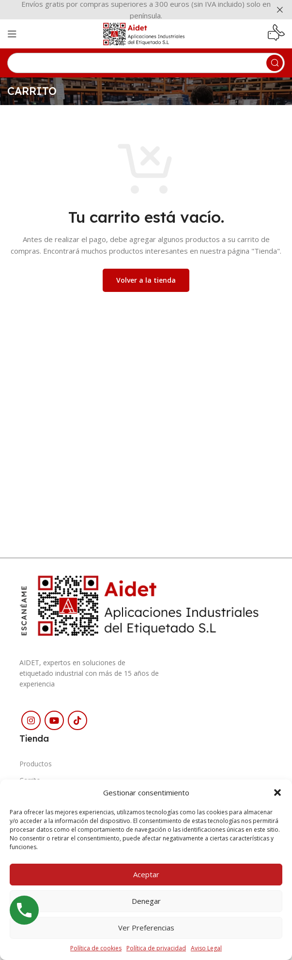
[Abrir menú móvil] (12, 34)
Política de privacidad (156, 948)
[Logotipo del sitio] (146, 33)
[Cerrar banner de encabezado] (280, 9)
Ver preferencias (146, 927)
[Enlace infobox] (276, 34)
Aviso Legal (206, 948)
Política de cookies (96, 948)
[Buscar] (146, 63)
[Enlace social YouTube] (54, 720)
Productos (35, 763)
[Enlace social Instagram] (31, 720)
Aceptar (146, 874)
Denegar (146, 901)
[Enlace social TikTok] (77, 720)
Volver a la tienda (146, 280)
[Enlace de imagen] (146, 604)
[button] (277, 792)
